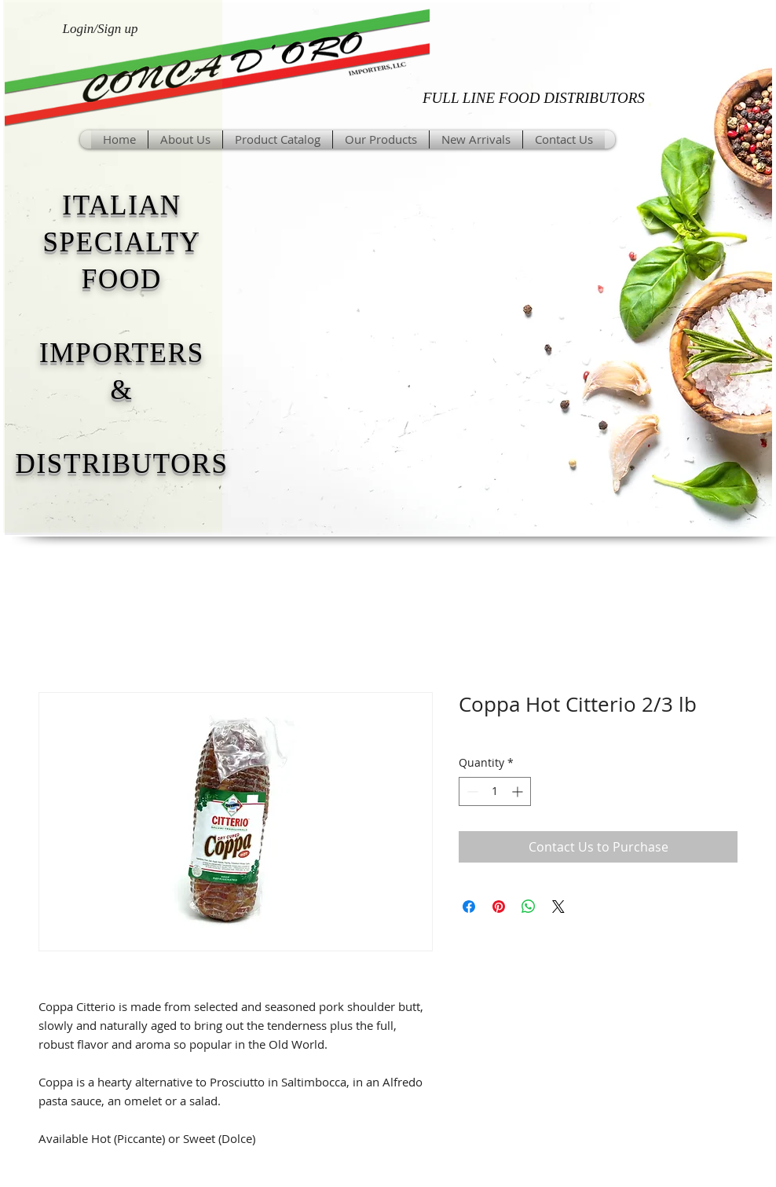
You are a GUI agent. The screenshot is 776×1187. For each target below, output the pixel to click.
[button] (381, 139)
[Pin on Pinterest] (498, 906)
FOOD (122, 279)
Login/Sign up (100, 28)
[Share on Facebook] (468, 906)
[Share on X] (558, 906)
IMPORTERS (121, 353)
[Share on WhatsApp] (528, 906)
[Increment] (519, 791)
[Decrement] (471, 791)
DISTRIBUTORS (121, 464)
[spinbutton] (495, 791)
